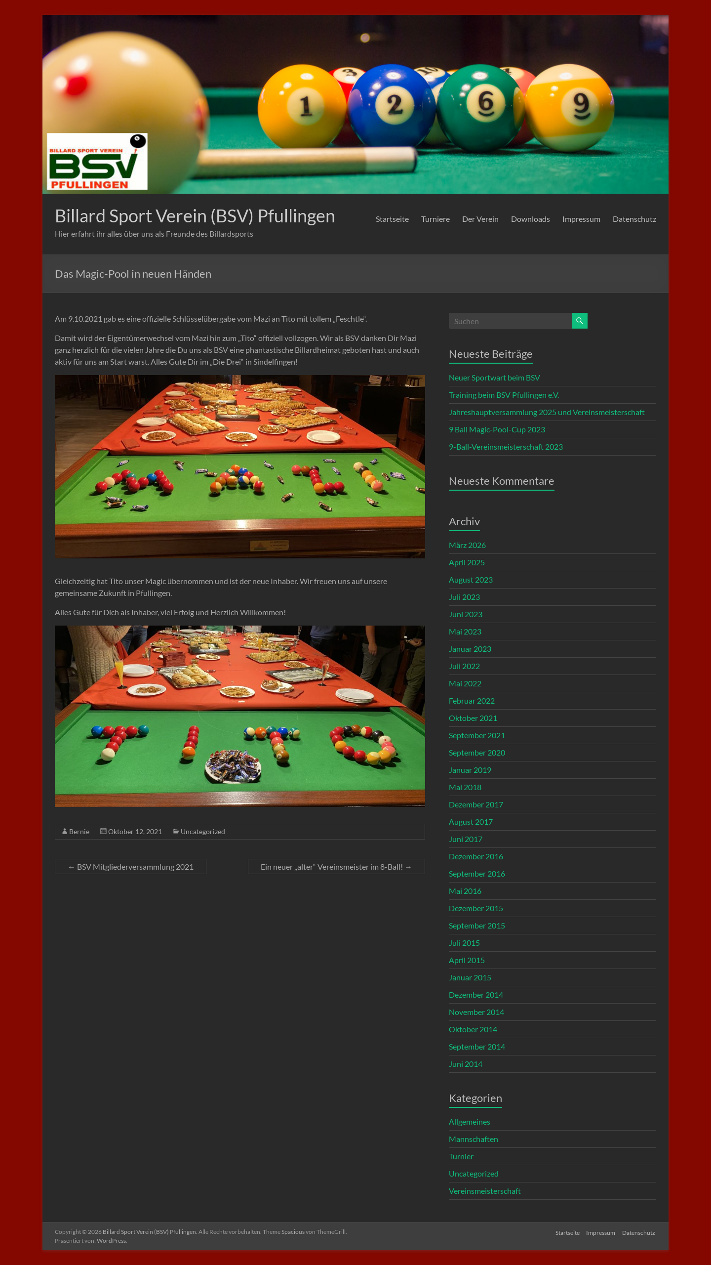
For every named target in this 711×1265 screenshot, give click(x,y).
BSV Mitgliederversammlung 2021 (131, 866)
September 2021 (477, 735)
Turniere (435, 218)
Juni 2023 (465, 614)
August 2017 (471, 821)
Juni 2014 (465, 1063)
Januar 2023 (470, 648)
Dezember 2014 (476, 994)
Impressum (581, 218)
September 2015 (477, 925)
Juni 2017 (465, 838)
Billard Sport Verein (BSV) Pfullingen (195, 215)
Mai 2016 (465, 890)
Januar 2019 (470, 769)
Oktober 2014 (473, 1029)
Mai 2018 (465, 787)
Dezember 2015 (476, 908)
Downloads (530, 218)
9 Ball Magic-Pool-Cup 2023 (497, 429)
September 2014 (477, 1046)
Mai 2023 (465, 631)
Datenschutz (634, 218)
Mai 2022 (465, 683)
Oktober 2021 (473, 717)
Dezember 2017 (476, 804)
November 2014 (476, 1011)
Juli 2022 (464, 666)
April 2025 (467, 562)
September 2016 (477, 873)
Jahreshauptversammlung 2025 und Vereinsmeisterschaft (547, 412)
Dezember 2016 (476, 856)
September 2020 (477, 752)
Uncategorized (203, 831)
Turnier (461, 1156)
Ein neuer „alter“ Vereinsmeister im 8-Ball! (336, 866)
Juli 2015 (464, 942)
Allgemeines (469, 1121)
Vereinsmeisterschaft (485, 1190)
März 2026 (467, 544)
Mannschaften (473, 1138)
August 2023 (471, 579)
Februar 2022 (472, 700)
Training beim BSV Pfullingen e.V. (504, 394)
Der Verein (480, 218)
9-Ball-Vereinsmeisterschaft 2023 (506, 446)
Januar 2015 (470, 977)
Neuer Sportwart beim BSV (494, 377)
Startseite (392, 218)
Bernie (79, 831)
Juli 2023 (464, 596)
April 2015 (467, 960)
